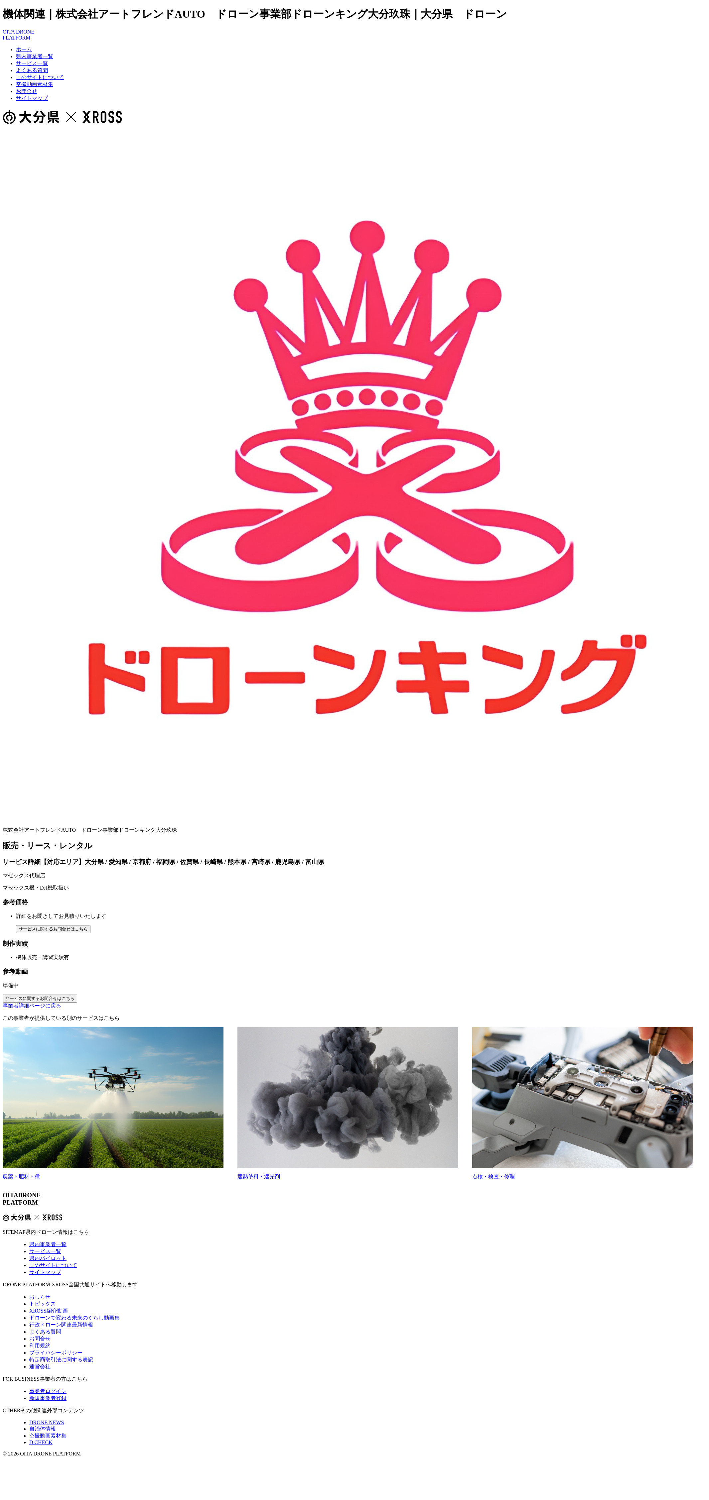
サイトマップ (32, 98)
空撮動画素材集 (34, 84)
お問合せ (26, 91)
